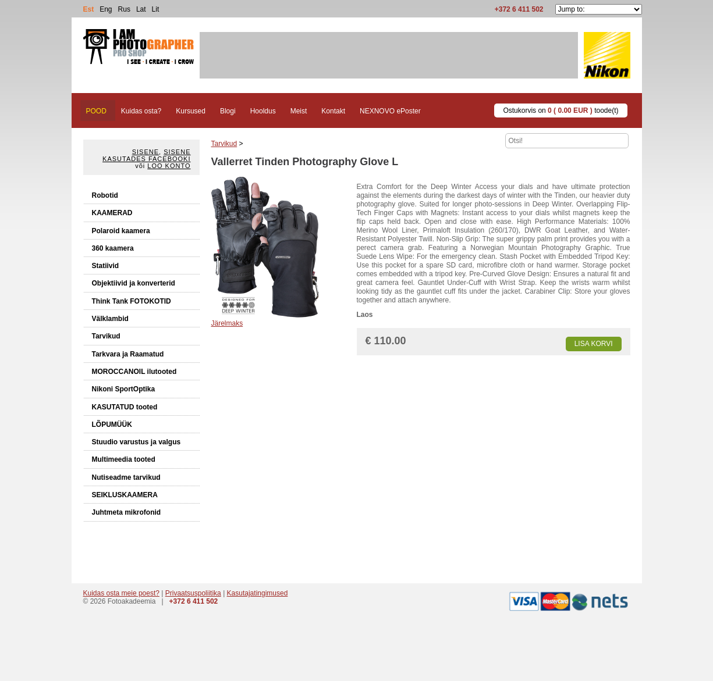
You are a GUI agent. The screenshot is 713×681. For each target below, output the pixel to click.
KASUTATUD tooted (125, 407)
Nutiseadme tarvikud (126, 477)
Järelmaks (227, 323)
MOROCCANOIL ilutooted (134, 372)
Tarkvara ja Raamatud (128, 354)
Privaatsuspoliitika (193, 593)
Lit (155, 9)
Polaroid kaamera (121, 231)
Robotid (105, 195)
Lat (141, 9)
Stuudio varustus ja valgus (136, 442)
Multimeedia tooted (123, 459)
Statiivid (105, 266)
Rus (124, 9)
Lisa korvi (593, 344)
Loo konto (168, 165)
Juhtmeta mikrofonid (126, 512)
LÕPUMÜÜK (112, 424)
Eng (106, 9)
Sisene (145, 151)
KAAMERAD (112, 213)
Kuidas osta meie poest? (121, 593)
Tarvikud (106, 336)
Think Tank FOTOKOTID (131, 301)
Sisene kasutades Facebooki (146, 155)
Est (88, 9)
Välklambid (110, 319)
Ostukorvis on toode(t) (560, 110)
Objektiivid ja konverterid (133, 283)
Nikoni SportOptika (123, 389)
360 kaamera (113, 248)
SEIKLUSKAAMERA (125, 495)
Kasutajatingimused (257, 593)
